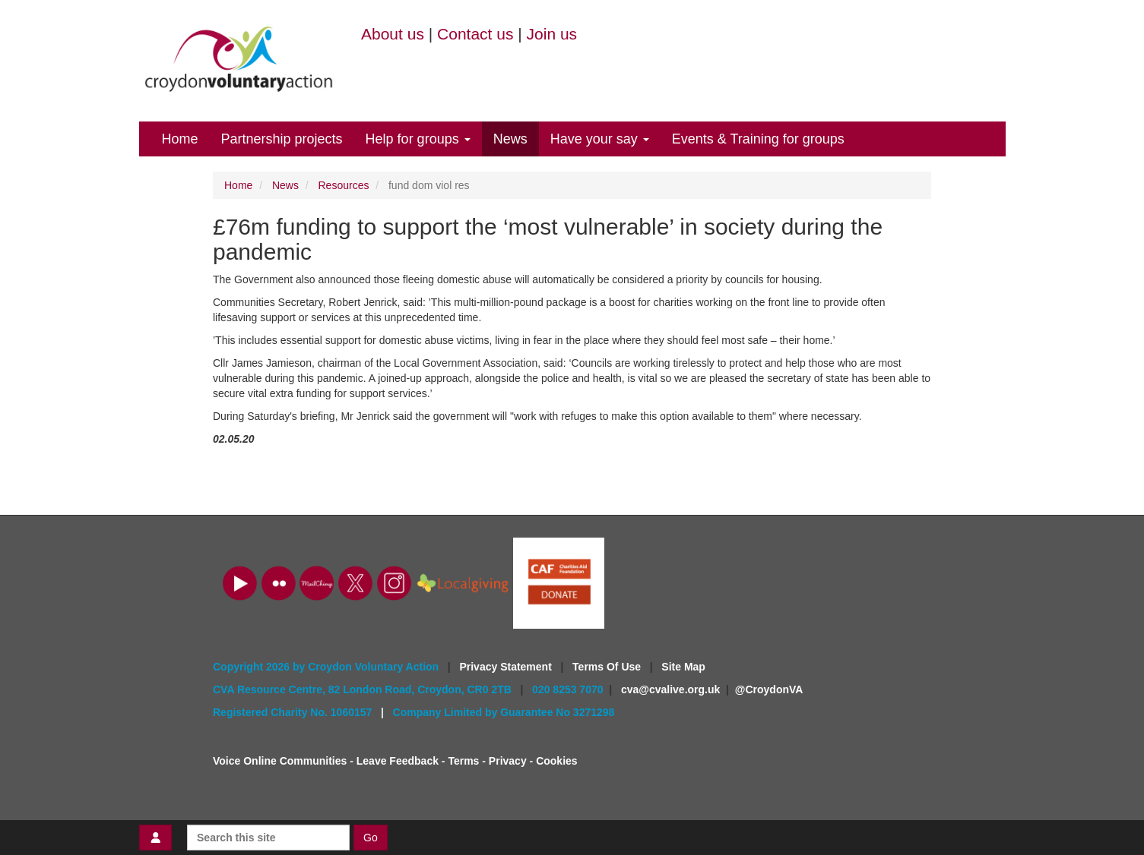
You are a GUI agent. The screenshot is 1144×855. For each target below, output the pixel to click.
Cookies (556, 761)
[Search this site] (268, 837)
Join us (552, 34)
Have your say (599, 139)
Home (180, 139)
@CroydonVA (769, 689)
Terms (463, 761)
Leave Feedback (398, 761)
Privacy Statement (506, 667)
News (510, 139)
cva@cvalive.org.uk (670, 689)
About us (392, 34)
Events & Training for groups (758, 139)
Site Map (683, 667)
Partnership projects (282, 139)
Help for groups (418, 139)
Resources (343, 185)
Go (370, 837)
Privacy (508, 761)
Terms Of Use (608, 667)
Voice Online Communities (280, 761)
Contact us (475, 34)
